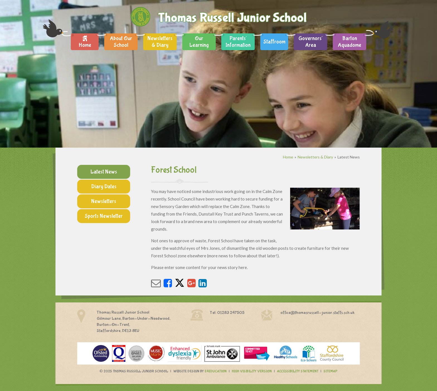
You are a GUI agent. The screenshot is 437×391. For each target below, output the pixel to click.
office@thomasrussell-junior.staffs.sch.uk (317, 312)
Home (288, 157)
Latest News (349, 157)
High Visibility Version (252, 371)
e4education (216, 371)
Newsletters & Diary (315, 157)
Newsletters (103, 201)
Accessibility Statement (297, 371)
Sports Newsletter (104, 216)
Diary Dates (103, 186)
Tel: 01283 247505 (227, 312)
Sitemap (331, 371)
